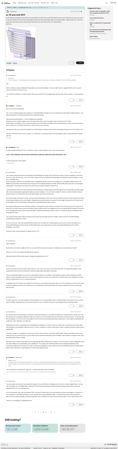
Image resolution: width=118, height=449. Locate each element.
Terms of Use (47, 448)
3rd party (9, 63)
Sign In (113, 2)
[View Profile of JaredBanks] (11, 147)
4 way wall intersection (97, 18)
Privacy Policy (38, 448)
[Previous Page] (35, 412)
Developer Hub (45, 3)
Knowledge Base (22, 3)
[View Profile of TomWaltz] (11, 106)
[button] (70, 63)
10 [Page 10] (51, 412)
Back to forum (12, 429)
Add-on (15, 63)
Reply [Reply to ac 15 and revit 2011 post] (81, 63)
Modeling (92, 15)
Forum (14, 3)
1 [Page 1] (38, 412)
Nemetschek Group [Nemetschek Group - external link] (111, 448)
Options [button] (83, 7)
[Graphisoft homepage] (111, 445)
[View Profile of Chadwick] (11, 357)
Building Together (34, 3)
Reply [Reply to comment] (81, 100)
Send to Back (94, 36)
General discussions (95, 38)
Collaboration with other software (98, 33)
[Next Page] (54, 412)
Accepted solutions (41, 429)
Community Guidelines (58, 448)
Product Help (54, 3)
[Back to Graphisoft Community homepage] (6, 3)
